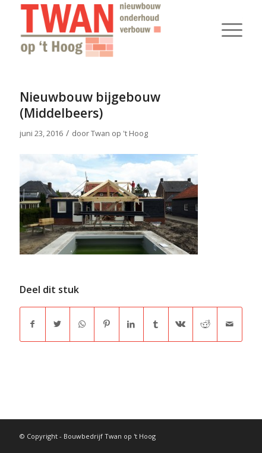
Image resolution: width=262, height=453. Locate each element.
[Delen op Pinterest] (106, 324)
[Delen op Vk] (180, 324)
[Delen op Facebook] (32, 324)
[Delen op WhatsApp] (82, 324)
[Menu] (226, 29)
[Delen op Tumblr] (156, 324)
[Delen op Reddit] (205, 324)
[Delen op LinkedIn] (131, 324)
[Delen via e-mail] (229, 324)
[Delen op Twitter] (58, 324)
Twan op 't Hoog (119, 133)
